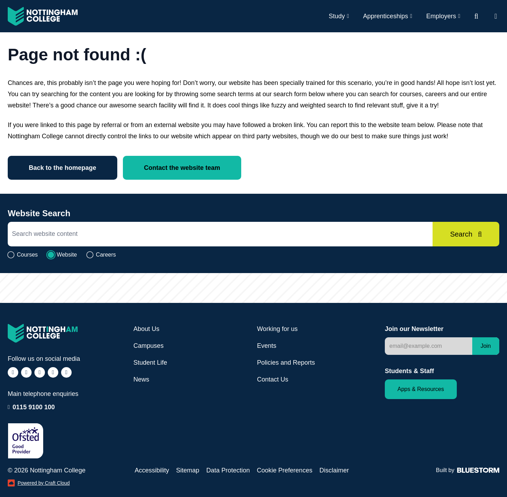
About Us (146, 328)
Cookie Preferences (284, 470)
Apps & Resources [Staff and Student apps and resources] (420, 389)
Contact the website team (182, 167)
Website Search (39, 213)
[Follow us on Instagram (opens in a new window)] (26, 372)
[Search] (466, 234)
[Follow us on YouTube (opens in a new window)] (66, 372)
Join (486, 346)
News (141, 379)
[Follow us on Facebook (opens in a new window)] (13, 372)
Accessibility (151, 470)
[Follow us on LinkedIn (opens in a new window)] (53, 372)
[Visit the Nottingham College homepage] (43, 16)
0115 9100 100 (34, 406)
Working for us (277, 328)
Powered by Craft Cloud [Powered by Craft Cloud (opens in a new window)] (39, 482)
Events (266, 345)
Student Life (150, 362)
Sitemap (187, 470)
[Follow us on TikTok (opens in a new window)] (39, 372)
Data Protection (228, 470)
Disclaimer (334, 470)
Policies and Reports (286, 362)
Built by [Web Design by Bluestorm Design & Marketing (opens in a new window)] (467, 470)
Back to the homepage (62, 167)
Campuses (148, 345)
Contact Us (272, 379)
